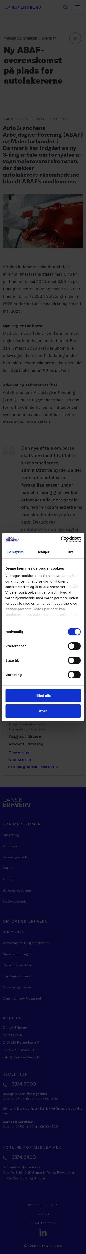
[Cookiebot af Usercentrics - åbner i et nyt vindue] (61, 539)
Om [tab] (70, 552)
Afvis (43, 711)
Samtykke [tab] (15, 552)
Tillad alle (43, 696)
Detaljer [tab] (43, 552)
